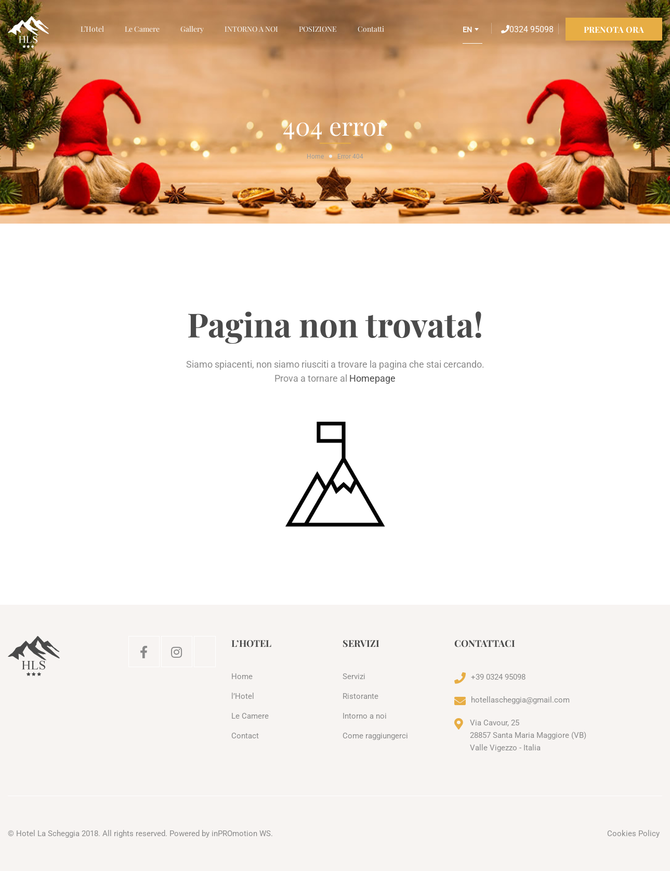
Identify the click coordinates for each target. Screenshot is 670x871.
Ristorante (360, 696)
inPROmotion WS (241, 833)
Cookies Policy (633, 833)
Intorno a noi (365, 716)
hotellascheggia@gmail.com (520, 700)
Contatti (371, 29)
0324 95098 (527, 29)
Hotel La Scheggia (48, 833)
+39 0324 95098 (498, 677)
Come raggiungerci (375, 735)
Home (315, 156)
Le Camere (142, 29)
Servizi (354, 676)
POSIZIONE (318, 29)
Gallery (192, 29)
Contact (245, 735)
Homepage (372, 378)
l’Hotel (92, 29)
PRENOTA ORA (614, 29)
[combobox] (472, 33)
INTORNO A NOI (251, 29)
